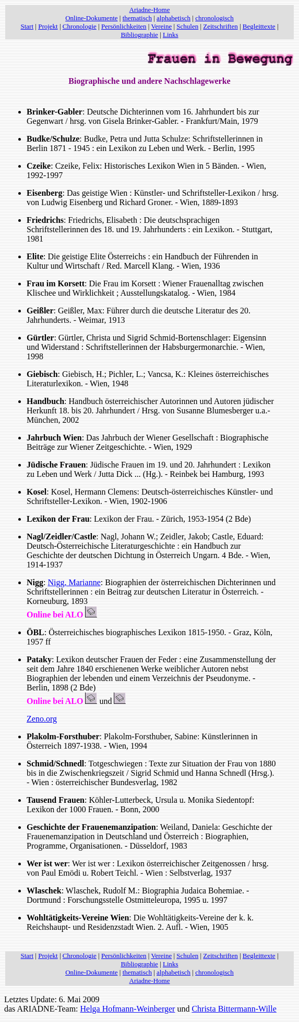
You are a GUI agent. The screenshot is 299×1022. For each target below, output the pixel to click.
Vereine (161, 26)
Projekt (48, 26)
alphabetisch (173, 18)
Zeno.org (42, 718)
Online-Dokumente (91, 18)
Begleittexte (259, 26)
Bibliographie (139, 35)
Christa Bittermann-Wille (234, 1008)
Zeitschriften (220, 26)
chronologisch (214, 18)
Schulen (187, 26)
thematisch (137, 18)
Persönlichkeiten (124, 26)
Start (27, 26)
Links (170, 35)
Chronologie (80, 26)
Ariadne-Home (149, 10)
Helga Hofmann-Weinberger (127, 1008)
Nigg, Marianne (73, 582)
